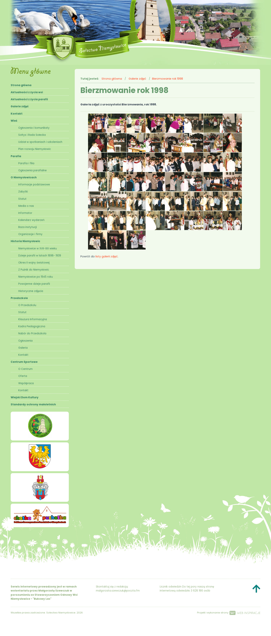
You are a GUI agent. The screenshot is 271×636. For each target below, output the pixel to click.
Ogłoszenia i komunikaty (34, 128)
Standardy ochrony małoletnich (33, 404)
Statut (22, 199)
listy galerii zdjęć (106, 256)
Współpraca (26, 383)
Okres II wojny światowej (34, 262)
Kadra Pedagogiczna (31, 326)
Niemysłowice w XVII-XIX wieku (37, 248)
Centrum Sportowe (24, 362)
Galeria (23, 348)
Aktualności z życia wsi (27, 92)
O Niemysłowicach (24, 177)
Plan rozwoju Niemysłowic (34, 149)
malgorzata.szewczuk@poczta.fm (118, 590)
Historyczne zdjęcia (30, 291)
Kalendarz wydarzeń (31, 220)
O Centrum (25, 369)
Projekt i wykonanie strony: (228, 612)
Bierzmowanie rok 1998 (167, 79)
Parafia (16, 156)
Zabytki (23, 191)
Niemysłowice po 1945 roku (35, 277)
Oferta (22, 376)
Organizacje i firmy (30, 234)
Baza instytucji (27, 227)
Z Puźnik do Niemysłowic (33, 270)
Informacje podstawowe (34, 184)
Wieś (14, 121)
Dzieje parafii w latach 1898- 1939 (39, 255)
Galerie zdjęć (20, 106)
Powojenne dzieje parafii (34, 284)
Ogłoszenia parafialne (32, 170)
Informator (25, 213)
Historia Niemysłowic (25, 241)
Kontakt (16, 114)
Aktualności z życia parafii (29, 99)
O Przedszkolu (27, 305)
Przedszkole (19, 298)
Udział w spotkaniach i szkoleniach (40, 142)
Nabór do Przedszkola (32, 333)
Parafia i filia (26, 163)
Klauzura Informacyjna (32, 319)
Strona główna (21, 85)
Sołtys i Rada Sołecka (32, 135)
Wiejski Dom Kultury (24, 397)
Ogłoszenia (25, 341)
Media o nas (26, 206)
